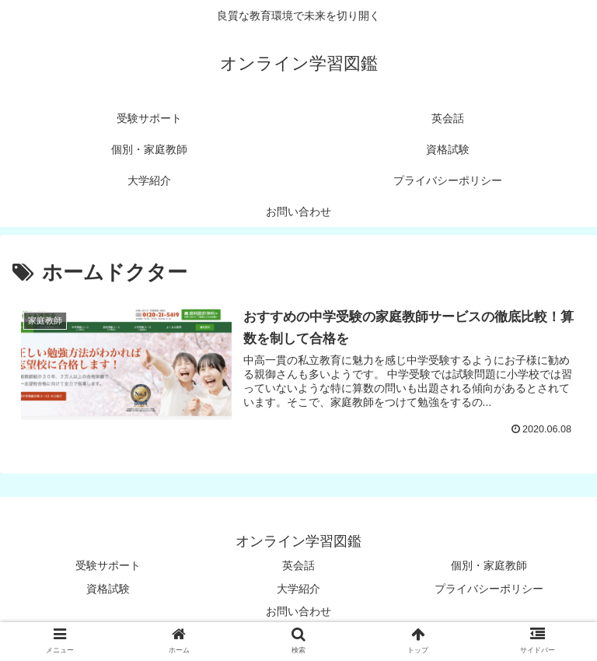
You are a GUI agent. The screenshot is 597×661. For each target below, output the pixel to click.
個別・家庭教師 (489, 565)
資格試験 (108, 588)
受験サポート (108, 565)
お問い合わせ (298, 611)
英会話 (298, 565)
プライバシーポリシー (489, 588)
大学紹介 (298, 588)
